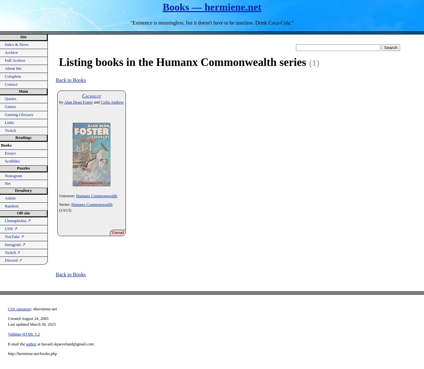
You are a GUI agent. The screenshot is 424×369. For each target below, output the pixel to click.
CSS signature (19, 309)
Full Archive (15, 60)
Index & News (17, 44)
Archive (11, 52)
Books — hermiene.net (211, 7)
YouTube (14, 237)
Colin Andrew (112, 102)
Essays (10, 153)
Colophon (13, 76)
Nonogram (13, 176)
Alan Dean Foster (78, 102)
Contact (11, 84)
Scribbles (12, 161)
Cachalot (91, 95)
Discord (13, 260)
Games (10, 107)
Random (11, 206)
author (31, 344)
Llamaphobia (18, 221)
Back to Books (71, 80)
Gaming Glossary (19, 114)
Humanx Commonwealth (96, 196)
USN (11, 229)
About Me (13, 68)
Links (9, 122)
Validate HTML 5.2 (24, 334)
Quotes (10, 99)
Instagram (15, 244)
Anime (10, 198)
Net (8, 183)
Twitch (10, 130)
